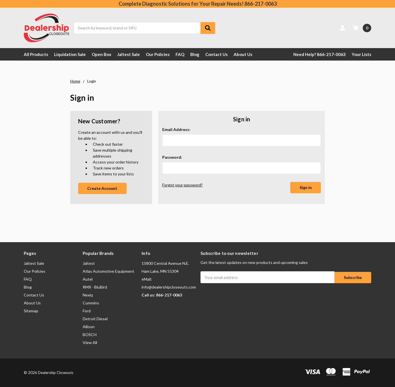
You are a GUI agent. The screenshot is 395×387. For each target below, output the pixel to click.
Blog (194, 54)
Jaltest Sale (128, 54)
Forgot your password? (182, 184)
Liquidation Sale (70, 54)
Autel (88, 279)
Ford (87, 310)
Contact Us (216, 54)
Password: (172, 157)
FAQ (180, 54)
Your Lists (361, 54)
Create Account (102, 188)
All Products (36, 54)
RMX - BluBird (95, 287)
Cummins (91, 302)
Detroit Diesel (95, 318)
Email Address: (176, 129)
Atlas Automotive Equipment (108, 271)
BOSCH (90, 334)
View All (90, 342)
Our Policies (158, 54)
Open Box (101, 54)
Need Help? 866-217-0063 (319, 54)
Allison (89, 326)
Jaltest (89, 263)
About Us (243, 54)
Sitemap (31, 310)
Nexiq (88, 295)
